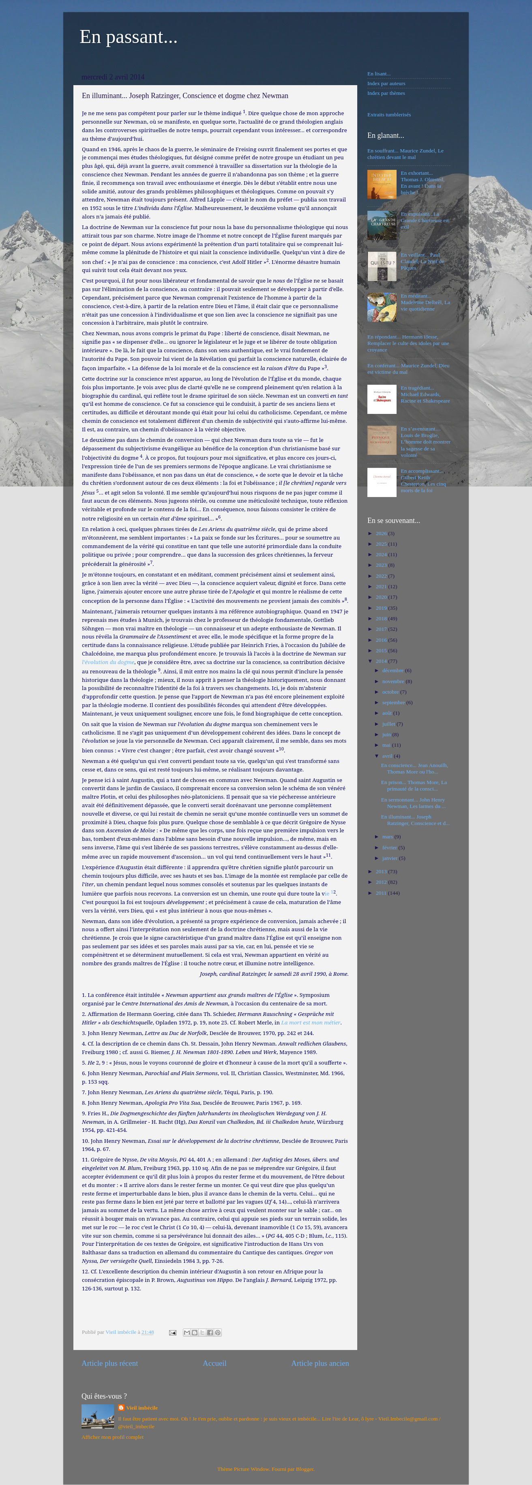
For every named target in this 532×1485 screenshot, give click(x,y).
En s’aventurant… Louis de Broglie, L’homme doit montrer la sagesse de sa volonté (425, 442)
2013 (382, 871)
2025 (382, 544)
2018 (382, 618)
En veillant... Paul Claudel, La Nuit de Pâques (422, 261)
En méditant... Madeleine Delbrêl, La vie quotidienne (425, 302)
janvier (390, 858)
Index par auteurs (386, 83)
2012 (382, 882)
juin (387, 734)
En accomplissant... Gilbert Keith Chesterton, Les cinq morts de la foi (423, 481)
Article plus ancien (320, 1363)
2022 (382, 576)
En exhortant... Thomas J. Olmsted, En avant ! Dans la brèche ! (422, 183)
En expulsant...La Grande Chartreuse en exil (424, 220)
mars (388, 837)
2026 (382, 533)
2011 (382, 893)
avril (388, 756)
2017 (382, 629)
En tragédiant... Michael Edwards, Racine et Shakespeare (425, 394)
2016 (382, 640)
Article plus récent (110, 1363)
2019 (382, 608)
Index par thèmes (386, 93)
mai (387, 745)
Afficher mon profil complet (113, 1437)
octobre (391, 692)
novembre (393, 681)
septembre (394, 702)
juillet (389, 724)
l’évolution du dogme (108, 662)
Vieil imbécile (142, 1408)
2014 (382, 661)
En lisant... (379, 74)
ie (329, 893)
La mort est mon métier (310, 1022)
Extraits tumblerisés (389, 114)
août (387, 713)
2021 (382, 586)
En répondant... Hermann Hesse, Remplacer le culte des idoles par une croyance (408, 343)
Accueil (215, 1363)
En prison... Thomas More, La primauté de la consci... (414, 785)
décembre (393, 670)
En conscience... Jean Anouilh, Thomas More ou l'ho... (414, 768)
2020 (382, 597)
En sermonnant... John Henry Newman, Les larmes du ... (413, 803)
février (390, 847)
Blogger (304, 1469)
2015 (382, 650)
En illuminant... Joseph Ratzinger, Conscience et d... (415, 820)
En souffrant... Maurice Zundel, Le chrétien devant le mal (405, 154)
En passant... (128, 36)
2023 (382, 565)
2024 (382, 554)
